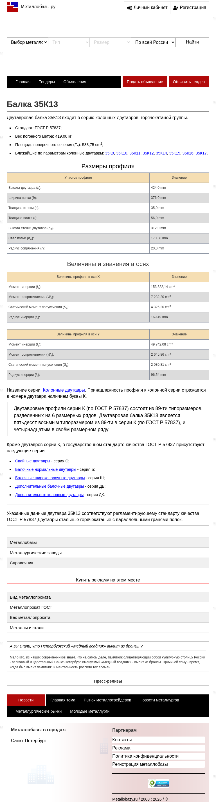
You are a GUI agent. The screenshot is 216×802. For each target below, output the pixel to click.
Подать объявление (145, 81)
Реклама (121, 748)
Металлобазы (23, 542)
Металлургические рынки (38, 711)
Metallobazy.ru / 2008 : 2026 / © (140, 799)
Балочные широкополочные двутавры (50, 478)
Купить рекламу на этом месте (108, 580)
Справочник (21, 562)
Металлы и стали (27, 627)
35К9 (109, 153)
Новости (25, 700)
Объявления (74, 81)
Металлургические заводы (36, 552)
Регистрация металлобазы (140, 764)
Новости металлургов (159, 700)
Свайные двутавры (32, 461)
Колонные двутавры (64, 390)
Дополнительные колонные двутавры (49, 494)
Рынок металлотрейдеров (107, 700)
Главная (22, 81)
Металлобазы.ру (31, 6)
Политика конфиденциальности (145, 756)
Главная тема (62, 700)
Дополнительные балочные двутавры (49, 486)
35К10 (121, 153)
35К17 (201, 153)
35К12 (148, 153)
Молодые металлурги (89, 711)
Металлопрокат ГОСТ (31, 607)
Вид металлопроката (30, 597)
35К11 (134, 153)
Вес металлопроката (30, 617)
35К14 (161, 153)
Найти (192, 42)
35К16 (188, 153)
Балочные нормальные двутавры (45, 469)
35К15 (174, 153)
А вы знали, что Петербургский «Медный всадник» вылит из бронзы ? (76, 646)
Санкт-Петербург (28, 740)
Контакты (122, 739)
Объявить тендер (189, 81)
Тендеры (47, 81)
